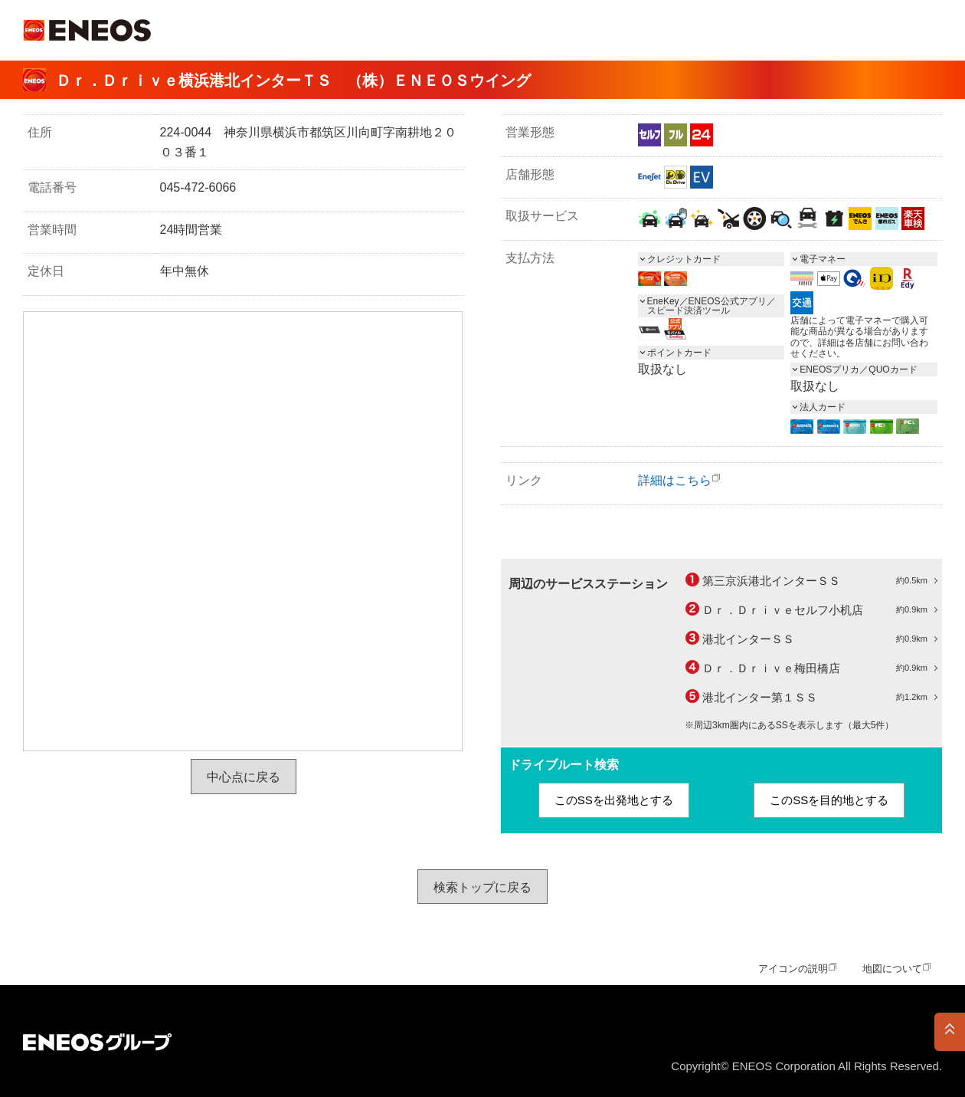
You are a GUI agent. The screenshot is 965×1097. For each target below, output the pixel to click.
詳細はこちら (674, 480)
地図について (892, 968)
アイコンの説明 (793, 968)
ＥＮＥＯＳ (87, 30)
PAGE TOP (949, 1032)
